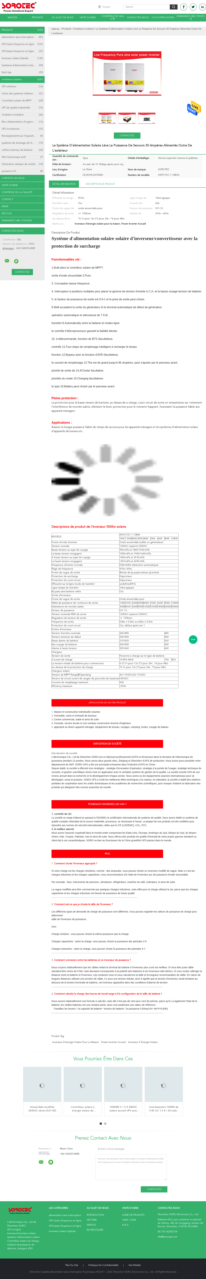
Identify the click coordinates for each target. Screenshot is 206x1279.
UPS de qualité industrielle (22, 107)
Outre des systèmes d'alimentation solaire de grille (23, 93)
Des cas (7, 213)
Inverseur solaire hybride (22, 58)
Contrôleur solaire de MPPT (22, 100)
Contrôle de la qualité (17, 192)
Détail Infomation (64, 184)
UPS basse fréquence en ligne (22, 51)
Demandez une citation (191, 17)
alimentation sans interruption (22, 37)
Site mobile (135, 1265)
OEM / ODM (129, 1220)
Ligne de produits (133, 1215)
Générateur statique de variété (22, 164)
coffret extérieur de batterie (22, 150)
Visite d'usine (88, 17)
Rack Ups (22, 72)
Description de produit (100, 184)
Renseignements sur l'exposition (22, 135)
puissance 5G (22, 171)
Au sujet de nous (63, 17)
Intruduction (95, 1215)
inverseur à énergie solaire (143, 1042)
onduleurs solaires (22, 79)
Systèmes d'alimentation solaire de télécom (23, 65)
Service (91, 1225)
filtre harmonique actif (22, 157)
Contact (7, 199)
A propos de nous (13, 178)
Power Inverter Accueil (113, 1042)
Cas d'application (163, 17)
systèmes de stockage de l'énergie (22, 143)
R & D (125, 1225)
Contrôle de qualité (112, 17)
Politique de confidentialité (103, 1265)
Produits (37, 17)
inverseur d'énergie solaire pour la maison (75, 1042)
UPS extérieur (22, 86)
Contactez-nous (138, 17)
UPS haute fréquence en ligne (22, 44)
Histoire (92, 1220)
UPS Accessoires (22, 128)
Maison (12, 17)
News (5, 206)
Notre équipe (95, 1230)
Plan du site (71, 1265)
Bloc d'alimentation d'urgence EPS (22, 121)
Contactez (127, 135)
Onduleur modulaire (22, 114)
